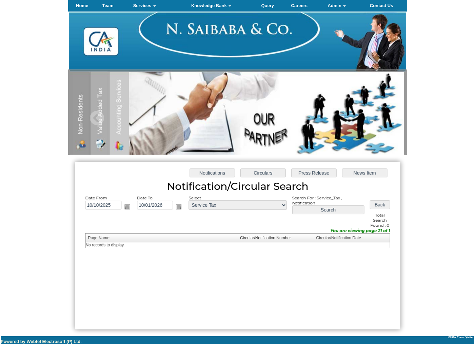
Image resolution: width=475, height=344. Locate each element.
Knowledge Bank (211, 5)
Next (374, 118)
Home (82, 5)
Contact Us (381, 5)
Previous (97, 118)
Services (144, 5)
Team (108, 5)
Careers (299, 5)
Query (267, 5)
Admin (337, 5)
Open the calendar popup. (129, 207)
